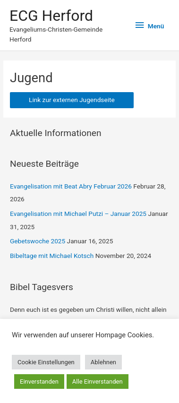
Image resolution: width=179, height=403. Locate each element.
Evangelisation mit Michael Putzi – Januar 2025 (78, 213)
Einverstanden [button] (39, 381)
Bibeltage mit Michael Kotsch (52, 255)
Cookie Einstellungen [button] (46, 362)
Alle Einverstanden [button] (97, 381)
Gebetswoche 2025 (37, 241)
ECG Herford (51, 16)
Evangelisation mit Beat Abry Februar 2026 (71, 186)
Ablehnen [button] (103, 362)
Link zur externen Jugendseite (72, 99)
